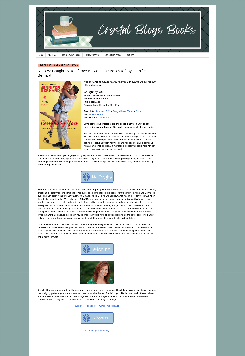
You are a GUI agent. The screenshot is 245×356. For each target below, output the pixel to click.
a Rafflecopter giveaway (97, 330)
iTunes (130, 111)
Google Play (119, 111)
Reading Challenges (112, 55)
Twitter (101, 306)
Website (79, 306)
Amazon (100, 111)
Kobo (138, 111)
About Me (52, 55)
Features (130, 55)
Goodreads (97, 114)
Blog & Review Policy (70, 55)
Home (40, 55)
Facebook (91, 306)
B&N (108, 111)
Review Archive (92, 55)
